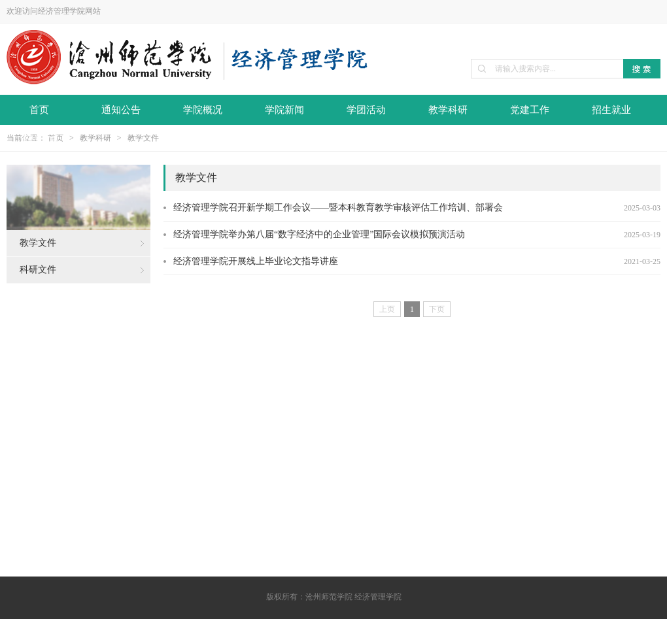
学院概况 (202, 110)
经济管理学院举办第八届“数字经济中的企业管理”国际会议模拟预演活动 (319, 234)
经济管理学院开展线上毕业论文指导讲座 (255, 261)
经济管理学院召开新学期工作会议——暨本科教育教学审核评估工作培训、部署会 (338, 207)
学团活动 (366, 110)
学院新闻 (284, 110)
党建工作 (529, 110)
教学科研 (448, 110)
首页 (39, 110)
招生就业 (611, 110)
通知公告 (121, 110)
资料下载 (39, 138)
